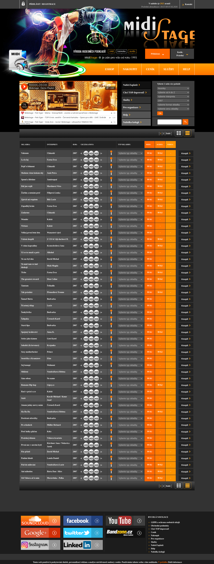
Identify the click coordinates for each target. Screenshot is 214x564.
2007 (75, 153)
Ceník (153, 532)
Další (168, 133)
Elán (49, 358)
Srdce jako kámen (29, 339)
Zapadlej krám (27, 206)
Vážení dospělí (27, 239)
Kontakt (188, 4)
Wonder (24, 219)
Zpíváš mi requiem (29, 199)
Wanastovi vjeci (54, 233)
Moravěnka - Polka (55, 478)
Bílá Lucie (51, 199)
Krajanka (51, 345)
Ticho (23, 272)
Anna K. (50, 332)
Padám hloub (27, 458)
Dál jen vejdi (26, 186)
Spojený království (29, 332)
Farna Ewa (52, 160)
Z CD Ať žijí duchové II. (57, 239)
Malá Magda (52, 266)
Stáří (23, 398)
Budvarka (51, 299)
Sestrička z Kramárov (30, 358)
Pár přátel (25, 452)
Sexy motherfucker (29, 352)
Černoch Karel (53, 319)
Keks (49, 431)
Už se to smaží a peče (30, 252)
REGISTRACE (49, 4)
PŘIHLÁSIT (34, 4)
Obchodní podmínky (160, 526)
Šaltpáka (25, 319)
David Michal (53, 259)
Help (153, 549)
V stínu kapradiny (29, 246)
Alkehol (50, 252)
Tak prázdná (26, 292)
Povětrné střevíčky (29, 418)
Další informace (175, 562)
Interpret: (52, 144)
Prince (50, 352)
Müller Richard (54, 425)
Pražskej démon (28, 438)
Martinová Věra (54, 186)
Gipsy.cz (50, 385)
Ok (160, 113)
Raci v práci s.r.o (28, 391)
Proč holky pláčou (29, 431)
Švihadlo (51, 286)
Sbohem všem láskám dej (32, 173)
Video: (170, 144)
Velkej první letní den (30, 233)
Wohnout (51, 365)
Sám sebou (26, 378)
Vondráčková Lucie (55, 465)
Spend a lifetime (28, 179)
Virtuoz (24, 226)
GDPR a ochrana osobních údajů (165, 522)
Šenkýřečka (26, 312)
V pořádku (163, 562)
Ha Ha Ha (25, 412)
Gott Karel (51, 339)
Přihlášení (155, 54)
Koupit (186, 153)
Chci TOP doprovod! (160, 529)
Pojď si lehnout (28, 166)
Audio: (159, 144)
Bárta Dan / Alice (54, 471)
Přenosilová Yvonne (55, 292)
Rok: (75, 144)
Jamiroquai (52, 179)
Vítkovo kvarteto (54, 438)
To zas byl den (27, 259)
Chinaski (51, 153)
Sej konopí (25, 365)
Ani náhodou (26, 471)
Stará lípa (25, 325)
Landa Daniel (53, 458)
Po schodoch (26, 425)
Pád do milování (28, 465)
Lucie (49, 305)
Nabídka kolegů (158, 552)
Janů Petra (52, 173)
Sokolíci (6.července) (30, 345)
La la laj (24, 160)
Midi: (148, 144)
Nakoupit (155, 535)
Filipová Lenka (53, 193)
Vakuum (25, 153)
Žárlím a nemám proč (30, 193)
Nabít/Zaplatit (157, 545)
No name (51, 378)
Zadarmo (25, 213)
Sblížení (24, 372)
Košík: (180, 54)
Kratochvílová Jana (55, 246)
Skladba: (25, 144)
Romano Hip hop (28, 385)
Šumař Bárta (27, 299)
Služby (154, 542)
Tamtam (24, 286)
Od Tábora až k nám (30, 478)
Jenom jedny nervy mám (32, 405)
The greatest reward (30, 279)
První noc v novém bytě (31, 445)
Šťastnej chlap (27, 305)
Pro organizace (157, 539)
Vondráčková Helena (56, 372)
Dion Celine (52, 279)
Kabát (49, 219)
